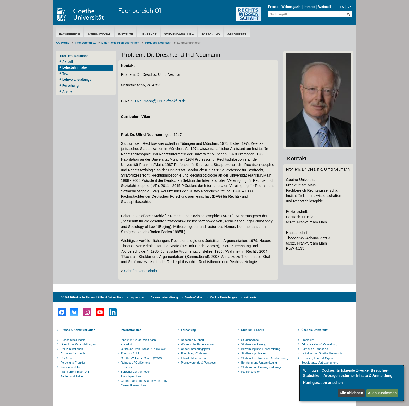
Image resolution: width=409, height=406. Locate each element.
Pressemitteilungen (73, 339)
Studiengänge (250, 339)
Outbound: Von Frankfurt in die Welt (143, 349)
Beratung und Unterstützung (259, 362)
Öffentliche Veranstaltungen (78, 344)
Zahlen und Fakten (73, 376)
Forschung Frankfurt (73, 362)
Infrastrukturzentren (193, 358)
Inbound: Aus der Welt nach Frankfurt (138, 342)
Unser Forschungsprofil (196, 349)
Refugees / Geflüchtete (135, 362)
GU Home (62, 42)
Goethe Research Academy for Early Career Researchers (144, 383)
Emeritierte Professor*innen (120, 42)
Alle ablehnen (351, 393)
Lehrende (149, 34)
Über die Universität (314, 330)
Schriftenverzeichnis (140, 271)
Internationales (131, 330)
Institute (125, 34)
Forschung (210, 34)
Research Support (192, 339)
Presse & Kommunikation (78, 330)
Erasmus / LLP (130, 353)
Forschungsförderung (194, 353)
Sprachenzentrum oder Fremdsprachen (135, 374)
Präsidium (307, 339)
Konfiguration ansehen (323, 382)
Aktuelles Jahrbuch (73, 353)
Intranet (309, 7)
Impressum (137, 297)
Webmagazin (290, 7)
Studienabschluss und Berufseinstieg (264, 358)
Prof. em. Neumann (158, 42)
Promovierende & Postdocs (198, 362)
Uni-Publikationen (72, 349)
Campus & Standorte (314, 349)
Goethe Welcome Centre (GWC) (141, 358)
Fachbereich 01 (139, 10)
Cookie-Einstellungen (223, 297)
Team (66, 74)
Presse (273, 7)
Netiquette (250, 297)
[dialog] (351, 383)
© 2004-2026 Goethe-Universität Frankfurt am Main (92, 297)
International (99, 34)
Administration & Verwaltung (319, 344)
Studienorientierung (253, 344)
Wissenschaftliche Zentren (198, 344)
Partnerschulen (250, 371)
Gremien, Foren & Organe (317, 358)
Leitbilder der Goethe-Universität (321, 353)
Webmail (324, 7)
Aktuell (67, 62)
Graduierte (236, 34)
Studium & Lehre (252, 330)
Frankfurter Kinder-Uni (75, 371)
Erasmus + (128, 367)
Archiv (67, 91)
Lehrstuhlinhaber (75, 68)
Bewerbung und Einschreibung (260, 349)
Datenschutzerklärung (164, 297)
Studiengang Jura (179, 34)
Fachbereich (69, 34)
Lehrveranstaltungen (77, 80)
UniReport (67, 358)
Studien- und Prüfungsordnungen (262, 367)
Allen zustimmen (382, 393)
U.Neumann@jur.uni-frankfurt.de (159, 101)
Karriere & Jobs (70, 367)
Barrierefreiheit (194, 297)
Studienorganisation (253, 353)
